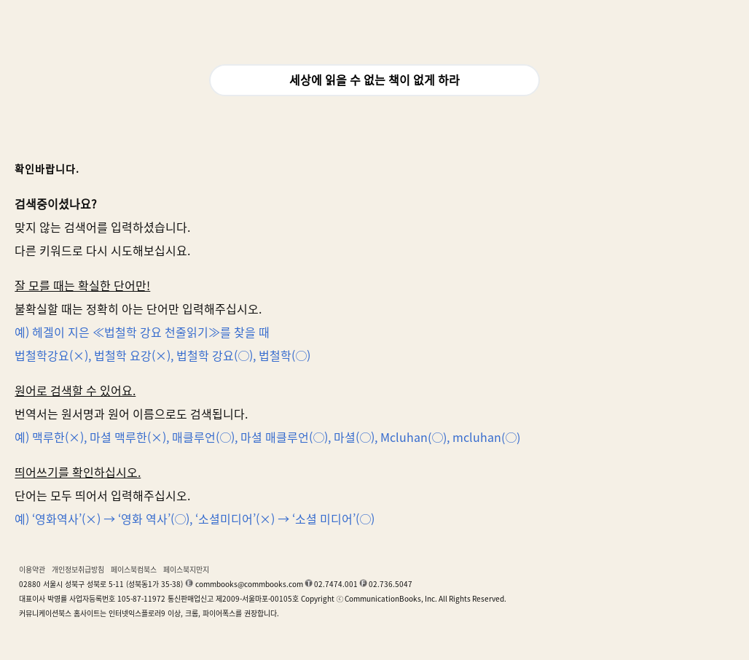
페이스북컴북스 (134, 569)
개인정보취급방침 (78, 569)
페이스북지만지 (186, 569)
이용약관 (32, 569)
